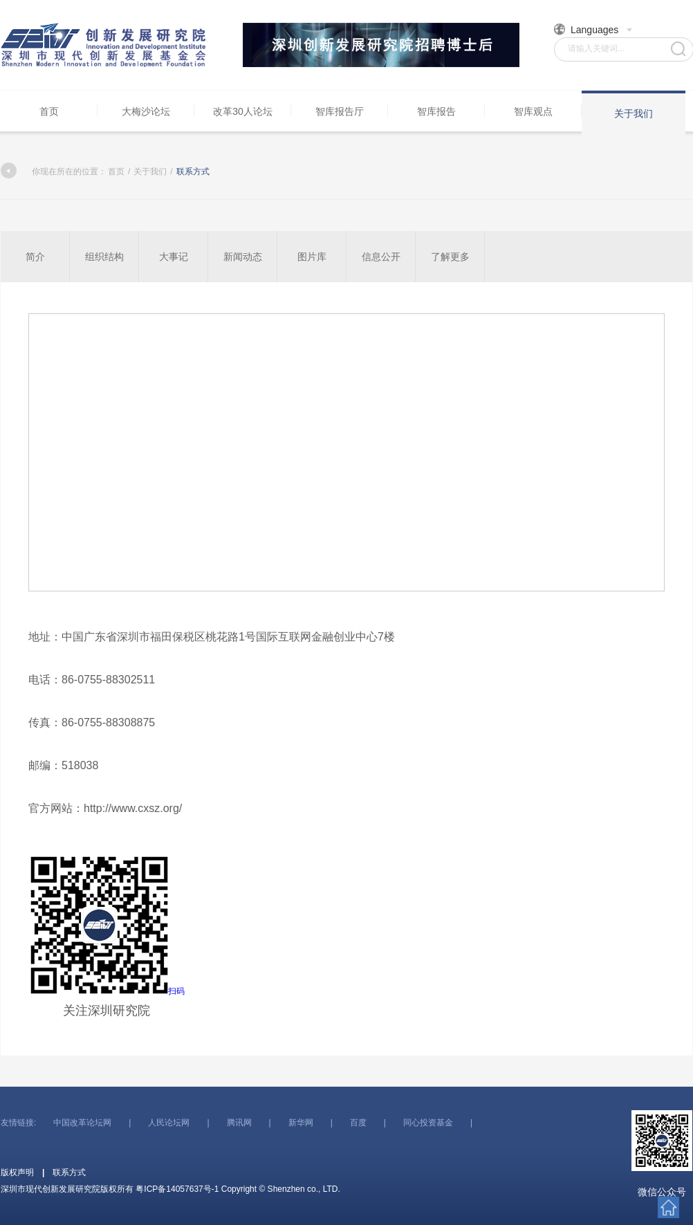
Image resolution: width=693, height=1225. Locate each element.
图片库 (311, 256)
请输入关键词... (596, 48)
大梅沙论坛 (146, 111)
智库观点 (533, 111)
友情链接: (18, 1122)
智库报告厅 (339, 111)
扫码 (106, 935)
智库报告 (436, 111)
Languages (593, 29)
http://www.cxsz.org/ (133, 808)
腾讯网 (239, 1122)
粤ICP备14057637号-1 (177, 1189)
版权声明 (17, 1172)
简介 (35, 256)
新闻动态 (242, 256)
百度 (358, 1122)
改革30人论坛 (242, 111)
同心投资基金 (428, 1122)
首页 (49, 111)
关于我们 (633, 113)
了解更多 (450, 256)
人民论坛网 (169, 1122)
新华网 (300, 1122)
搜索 (678, 49)
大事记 (173, 256)
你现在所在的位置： (54, 171)
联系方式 (69, 1172)
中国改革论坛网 (82, 1122)
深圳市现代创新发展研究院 (104, 45)
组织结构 (104, 256)
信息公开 (381, 256)
